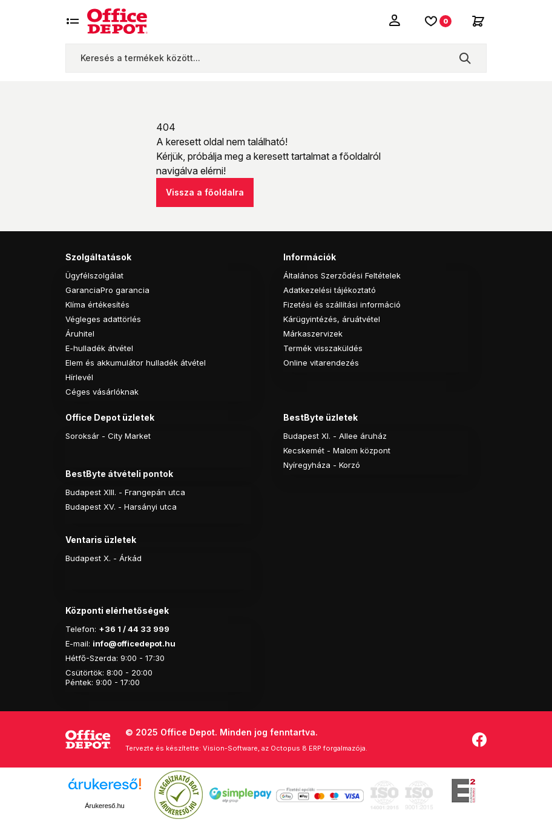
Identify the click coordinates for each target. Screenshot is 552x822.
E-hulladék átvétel (99, 348)
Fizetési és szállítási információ (342, 304)
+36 (107, 629)
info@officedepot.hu (134, 643)
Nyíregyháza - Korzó (321, 465)
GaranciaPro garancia (107, 290)
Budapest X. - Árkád (103, 558)
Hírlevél (79, 377)
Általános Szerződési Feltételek (342, 275)
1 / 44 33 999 (142, 629)
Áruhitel (79, 333)
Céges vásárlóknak (102, 391)
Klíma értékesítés (97, 304)
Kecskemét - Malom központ (336, 450)
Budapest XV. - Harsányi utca (121, 506)
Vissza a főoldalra (205, 192)
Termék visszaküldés (323, 348)
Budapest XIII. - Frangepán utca (125, 492)
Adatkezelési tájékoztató (329, 290)
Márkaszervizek (313, 333)
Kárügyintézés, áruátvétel (331, 319)
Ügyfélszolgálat (94, 275)
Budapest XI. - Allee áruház (335, 436)
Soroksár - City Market (108, 436)
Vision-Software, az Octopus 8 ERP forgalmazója (284, 748)
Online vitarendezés (321, 362)
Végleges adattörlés (103, 319)
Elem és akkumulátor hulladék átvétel (135, 362)
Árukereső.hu (104, 805)
